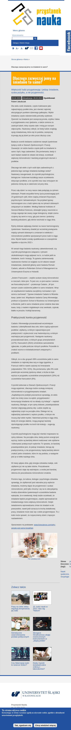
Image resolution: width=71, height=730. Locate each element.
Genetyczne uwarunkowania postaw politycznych (20, 635)
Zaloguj (15, 43)
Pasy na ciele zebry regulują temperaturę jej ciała (20, 609)
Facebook (68, 41)
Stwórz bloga (24, 43)
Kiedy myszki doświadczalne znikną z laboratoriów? (39, 666)
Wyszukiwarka (17, 35)
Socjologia (65, 577)
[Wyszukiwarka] (35, 38)
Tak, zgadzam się (23, 725)
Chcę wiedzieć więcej (45, 725)
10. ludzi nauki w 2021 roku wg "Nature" (40, 609)
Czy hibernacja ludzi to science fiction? (20, 664)
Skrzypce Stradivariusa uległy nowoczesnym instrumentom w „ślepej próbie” (41, 637)
